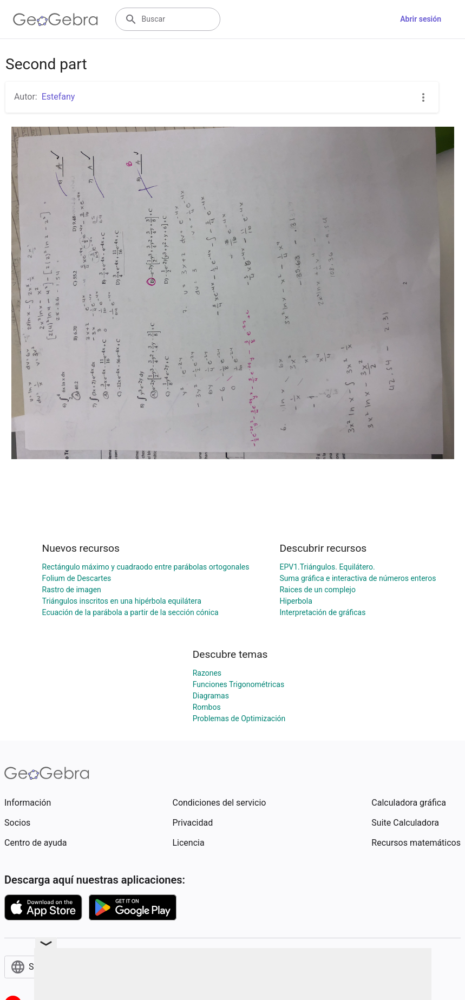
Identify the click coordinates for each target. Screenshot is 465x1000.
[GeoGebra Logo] (55, 19)
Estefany (58, 96)
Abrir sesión (420, 19)
